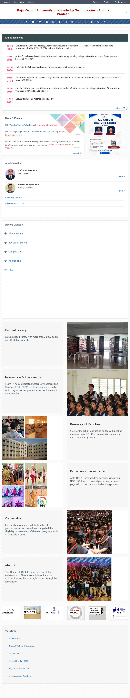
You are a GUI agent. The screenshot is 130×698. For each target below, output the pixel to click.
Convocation (14, 518)
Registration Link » (55, 125)
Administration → (14, 203)
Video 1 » (53, 144)
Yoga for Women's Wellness (20, 125)
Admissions (19, 2)
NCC (11, 270)
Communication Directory (18, 676)
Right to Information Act (17, 668)
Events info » (41, 125)
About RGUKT (16, 233)
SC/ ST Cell (12, 653)
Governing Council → (15, 197)
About (7, 2)
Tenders (106, 2)
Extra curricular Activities (88, 471)
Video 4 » (9, 148)
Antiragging (15, 260)
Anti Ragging (12, 638)
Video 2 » (61, 144)
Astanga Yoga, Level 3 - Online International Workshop (31, 131)
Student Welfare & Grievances (20, 646)
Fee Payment (120, 2)
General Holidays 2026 (16, 661)
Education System (18, 242)
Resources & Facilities (85, 424)
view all (120, 108)
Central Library (16, 330)
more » (122, 176)
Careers (96, 2)
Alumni (31, 2)
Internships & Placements (23, 377)
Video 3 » (70, 144)
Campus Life (15, 251)
